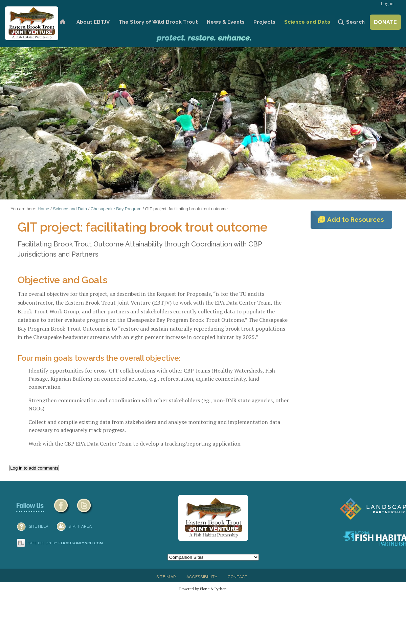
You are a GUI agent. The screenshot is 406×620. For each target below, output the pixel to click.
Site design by (66, 543)
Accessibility (202, 576)
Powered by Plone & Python (203, 588)
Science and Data (307, 22)
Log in (387, 3)
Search (355, 22)
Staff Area (80, 526)
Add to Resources (350, 220)
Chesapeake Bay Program (116, 208)
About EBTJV (93, 22)
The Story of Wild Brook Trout (158, 22)
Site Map (166, 576)
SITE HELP (38, 526)
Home (62, 22)
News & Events (226, 22)
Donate (385, 22)
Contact (238, 576)
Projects (264, 22)
